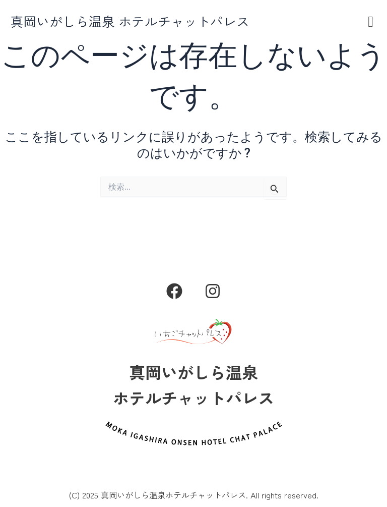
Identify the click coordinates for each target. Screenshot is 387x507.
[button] (371, 21)
